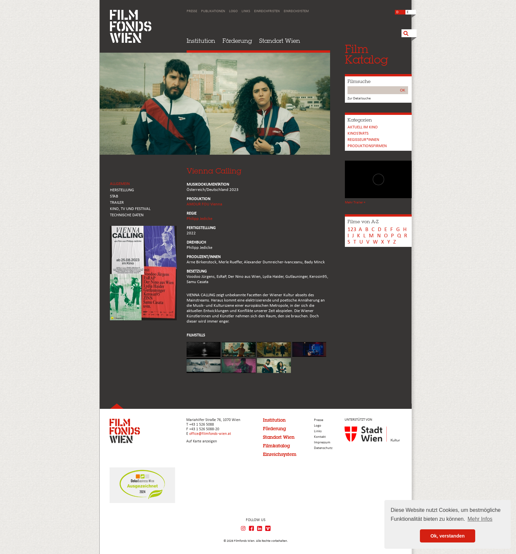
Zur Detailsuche (359, 98)
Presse (192, 11)
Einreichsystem (296, 11)
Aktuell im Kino (363, 127)
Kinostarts (358, 133)
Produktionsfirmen (367, 146)
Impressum (322, 442)
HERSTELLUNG (122, 190)
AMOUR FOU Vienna (204, 204)
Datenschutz (323, 448)
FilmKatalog (366, 54)
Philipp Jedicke (199, 219)
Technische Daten (126, 215)
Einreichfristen (267, 11)
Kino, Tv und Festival (130, 209)
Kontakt (320, 437)
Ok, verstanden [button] (447, 536)
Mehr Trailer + (355, 202)
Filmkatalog (276, 446)
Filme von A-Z (363, 221)
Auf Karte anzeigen (201, 441)
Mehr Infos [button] (480, 519)
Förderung (237, 40)
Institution (201, 40)
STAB (114, 196)
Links (246, 11)
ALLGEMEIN (120, 184)
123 (352, 229)
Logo (233, 11)
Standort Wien (279, 40)
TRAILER (117, 202)
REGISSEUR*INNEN (363, 140)
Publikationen (213, 11)
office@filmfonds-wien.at (210, 434)
